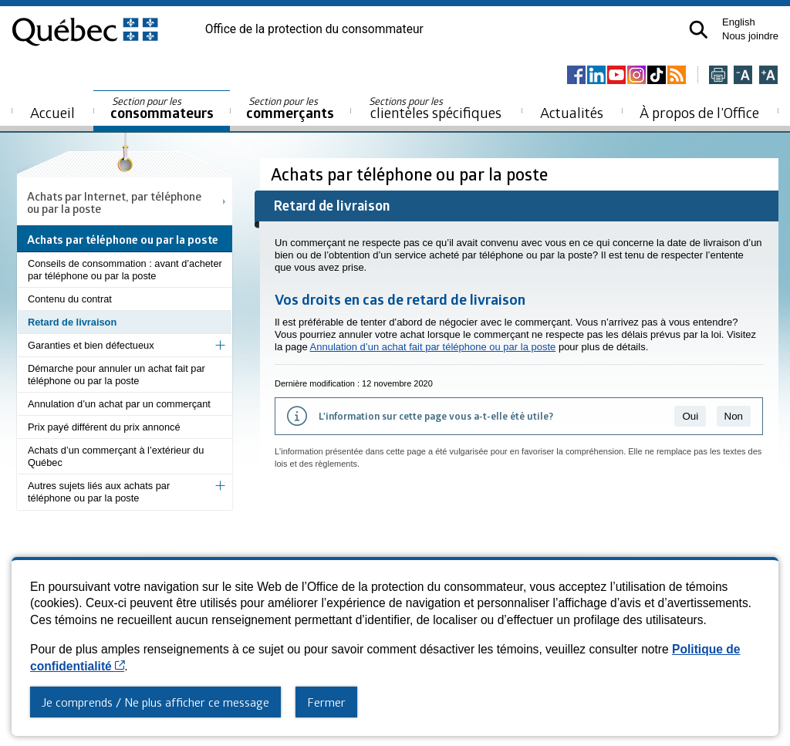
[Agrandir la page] (768, 76)
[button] (698, 29)
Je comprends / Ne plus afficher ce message (155, 702)
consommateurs (162, 108)
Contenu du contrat (70, 299)
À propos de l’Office (699, 112)
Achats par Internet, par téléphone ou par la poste (114, 202)
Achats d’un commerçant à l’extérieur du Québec (116, 456)
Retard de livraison (72, 322)
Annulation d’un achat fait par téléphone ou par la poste (433, 347)
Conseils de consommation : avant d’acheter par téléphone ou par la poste (125, 270)
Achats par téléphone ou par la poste (411, 174)
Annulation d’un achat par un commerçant (119, 404)
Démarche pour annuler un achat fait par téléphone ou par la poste (116, 375)
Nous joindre (750, 36)
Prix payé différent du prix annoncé (104, 427)
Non (733, 416)
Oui (690, 416)
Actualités (571, 112)
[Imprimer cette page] (718, 76)
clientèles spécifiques (435, 108)
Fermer (326, 702)
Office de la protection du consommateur (314, 29)
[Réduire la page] (743, 76)
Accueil (52, 112)
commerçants (290, 108)
